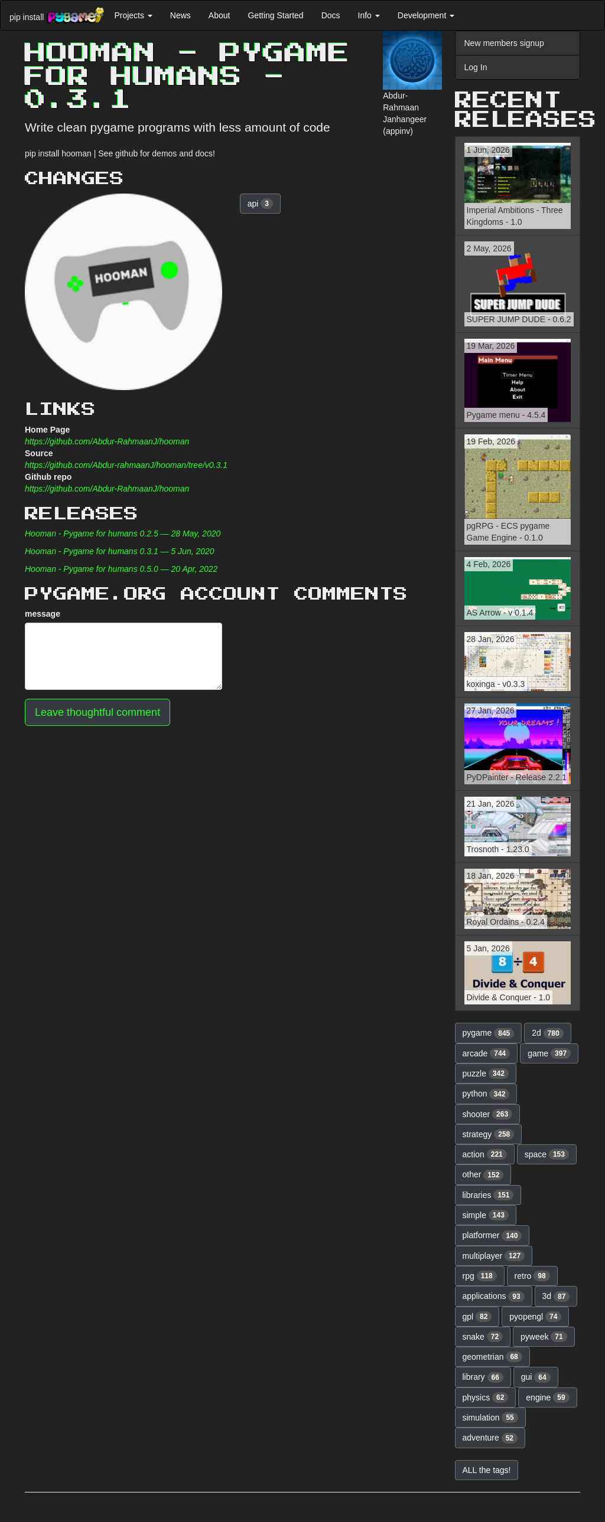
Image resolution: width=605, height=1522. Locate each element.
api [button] (260, 203)
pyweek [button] (544, 1336)
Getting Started (275, 15)
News (180, 15)
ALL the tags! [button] (487, 1470)
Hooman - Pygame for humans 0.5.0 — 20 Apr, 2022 (121, 569)
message (42, 613)
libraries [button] (488, 1195)
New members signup (504, 43)
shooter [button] (488, 1114)
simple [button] (486, 1215)
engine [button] (547, 1397)
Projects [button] (133, 15)
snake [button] (483, 1336)
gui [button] (536, 1377)
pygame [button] (489, 1033)
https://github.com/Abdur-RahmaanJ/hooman (107, 441)
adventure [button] (490, 1438)
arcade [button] (486, 1053)
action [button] (485, 1154)
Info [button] (369, 15)
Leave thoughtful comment (97, 712)
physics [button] (486, 1397)
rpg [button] (480, 1276)
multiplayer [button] (494, 1256)
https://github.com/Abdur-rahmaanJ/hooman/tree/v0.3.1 (126, 465)
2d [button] (548, 1033)
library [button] (483, 1377)
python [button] (486, 1094)
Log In (475, 67)
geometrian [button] (492, 1356)
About (219, 15)
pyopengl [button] (535, 1316)
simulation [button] (490, 1417)
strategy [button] (489, 1134)
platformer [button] (492, 1235)
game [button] (549, 1053)
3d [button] (556, 1296)
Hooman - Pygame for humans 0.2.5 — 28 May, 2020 (122, 533)
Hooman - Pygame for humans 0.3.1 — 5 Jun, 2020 (119, 551)
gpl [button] (477, 1316)
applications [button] (494, 1296)
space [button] (547, 1154)
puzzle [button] (486, 1073)
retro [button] (532, 1276)
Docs (330, 15)
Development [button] (426, 15)
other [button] (483, 1175)
